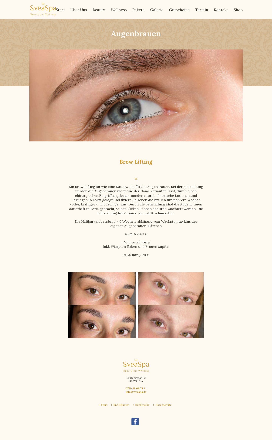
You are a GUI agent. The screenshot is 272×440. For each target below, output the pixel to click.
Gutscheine (179, 10)
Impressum (141, 405)
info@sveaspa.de (136, 392)
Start (60, 10)
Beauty (99, 10)
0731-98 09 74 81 (136, 388)
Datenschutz (162, 405)
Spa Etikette (120, 405)
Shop (238, 10)
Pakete (138, 10)
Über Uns (78, 10)
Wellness (119, 10)
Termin (201, 10)
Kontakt (221, 10)
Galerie (156, 10)
